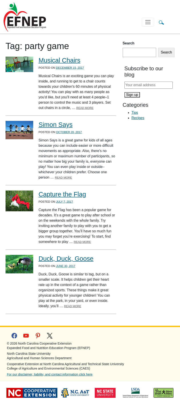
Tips (135, 112)
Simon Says (56, 124)
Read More (85, 108)
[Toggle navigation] (148, 22)
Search (128, 43)
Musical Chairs (59, 60)
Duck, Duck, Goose (66, 258)
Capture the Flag (62, 194)
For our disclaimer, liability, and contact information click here (50, 374)
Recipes (138, 118)
